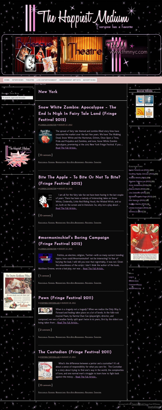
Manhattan (60, 162)
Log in (131, 277)
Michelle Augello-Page (138, 196)
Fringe (51, 162)
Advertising (89, 80)
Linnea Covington (48, 125)
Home (7, 80)
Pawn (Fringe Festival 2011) (65, 298)
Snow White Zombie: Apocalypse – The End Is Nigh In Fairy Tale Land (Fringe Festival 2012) (77, 114)
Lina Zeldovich (135, 193)
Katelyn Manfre (135, 204)
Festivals (42, 162)
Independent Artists (70, 80)
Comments (135, 285)
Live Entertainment (47, 80)
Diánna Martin (134, 189)
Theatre (30, 80)
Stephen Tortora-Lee (50, 303)
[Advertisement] (17, 121)
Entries (134, 281)
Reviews (89, 162)
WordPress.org (135, 288)
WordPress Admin (154, 407)
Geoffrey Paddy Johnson (139, 174)
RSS (146, 170)
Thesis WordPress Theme (140, 404)
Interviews (18, 80)
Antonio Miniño (135, 178)
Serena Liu (133, 212)
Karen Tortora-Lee (136, 170)
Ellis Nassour (134, 200)
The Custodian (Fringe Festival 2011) (75, 352)
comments (45, 155)
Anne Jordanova (135, 185)
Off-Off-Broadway (75, 162)
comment (44, 276)
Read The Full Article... (66, 148)
